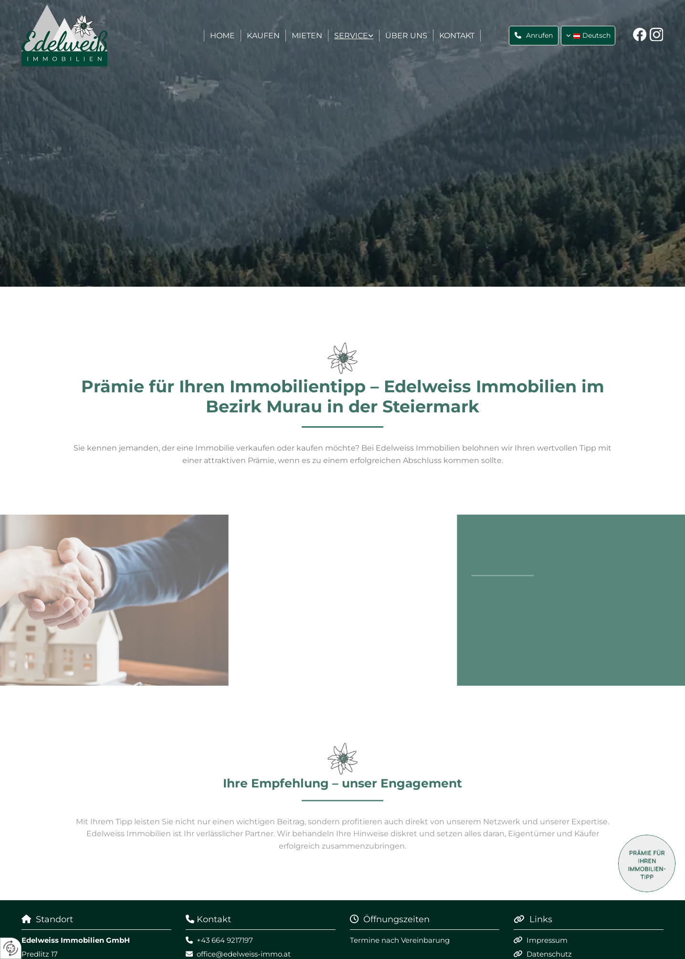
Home (222, 35)
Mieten (307, 35)
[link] (353, 36)
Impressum (547, 940)
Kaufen (263, 35)
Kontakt (456, 35)
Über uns (406, 35)
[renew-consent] (10, 948)
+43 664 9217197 (225, 940)
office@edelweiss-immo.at (244, 954)
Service (351, 35)
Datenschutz (549, 954)
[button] (534, 35)
